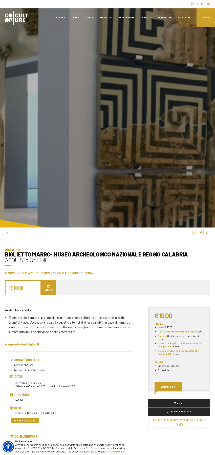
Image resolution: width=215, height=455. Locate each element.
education (164, 17)
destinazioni (127, 17)
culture (60, 17)
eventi (146, 17)
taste (90, 17)
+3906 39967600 (179, 411)
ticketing (184, 17)
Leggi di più (116, 451)
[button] (22, 344)
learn (75, 17)
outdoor (106, 17)
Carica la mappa (25, 420)
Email (179, 403)
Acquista (168, 386)
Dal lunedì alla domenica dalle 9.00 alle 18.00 (179, 422)
